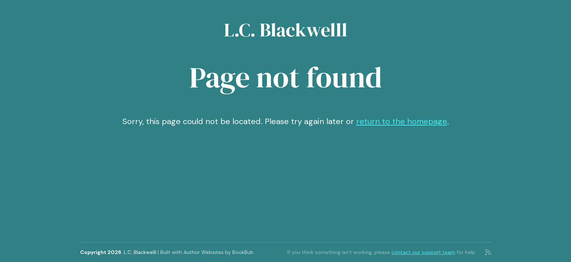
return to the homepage (401, 121)
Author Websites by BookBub (218, 252)
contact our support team (423, 252)
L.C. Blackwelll (285, 30)
